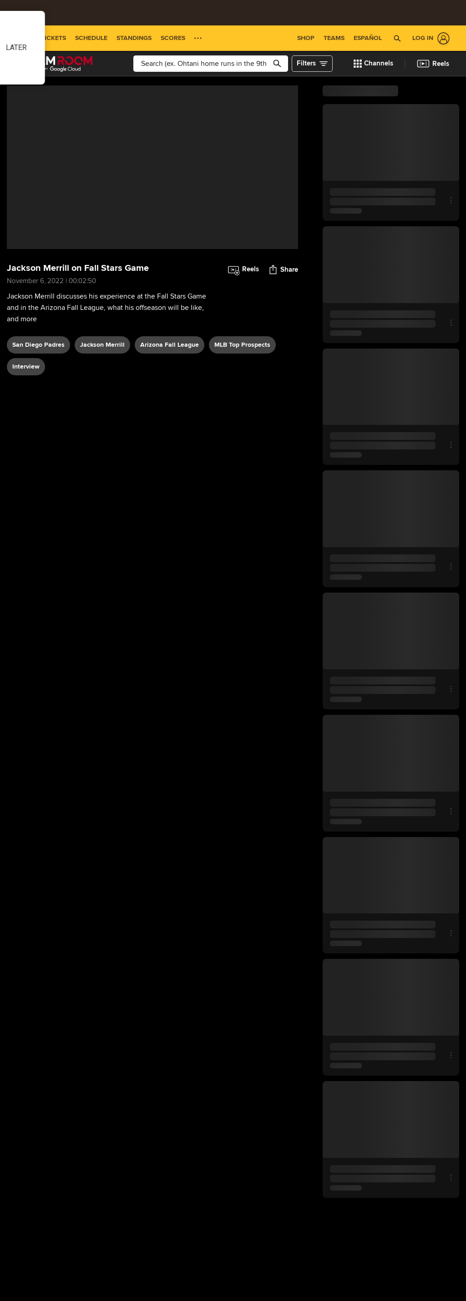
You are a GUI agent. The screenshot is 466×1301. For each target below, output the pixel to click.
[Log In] (429, 38)
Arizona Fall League (169, 345)
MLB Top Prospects (242, 345)
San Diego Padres (38, 345)
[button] (397, 38)
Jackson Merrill (102, 345)
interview (26, 366)
